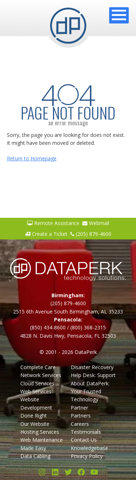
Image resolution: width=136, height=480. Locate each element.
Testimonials (86, 431)
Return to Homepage (32, 158)
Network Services (40, 375)
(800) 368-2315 (88, 327)
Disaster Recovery (92, 367)
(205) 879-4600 (90, 233)
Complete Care (37, 367)
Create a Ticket (46, 233)
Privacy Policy (87, 456)
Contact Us (84, 439)
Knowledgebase (89, 448)
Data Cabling (35, 456)
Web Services (35, 391)
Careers (80, 423)
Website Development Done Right (36, 407)
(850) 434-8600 (48, 327)
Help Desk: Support (93, 375)
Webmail (95, 223)
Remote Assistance (53, 223)
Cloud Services (37, 383)
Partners (81, 415)
